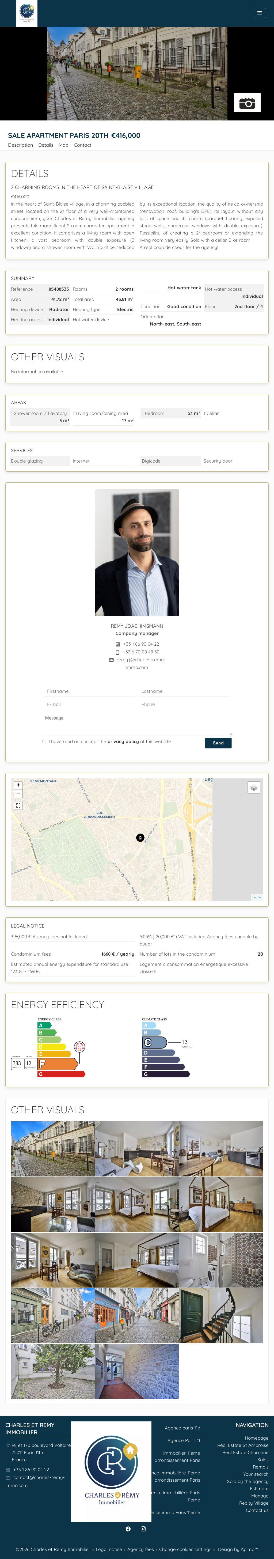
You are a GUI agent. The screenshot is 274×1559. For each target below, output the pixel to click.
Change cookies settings (185, 1549)
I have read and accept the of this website (110, 741)
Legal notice (109, 1549)
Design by (237, 1549)
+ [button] (18, 786)
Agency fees (140, 1549)
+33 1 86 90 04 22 (141, 644)
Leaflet (257, 897)
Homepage (27, 13)
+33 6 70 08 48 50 (141, 651)
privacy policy (123, 741)
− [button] (18, 794)
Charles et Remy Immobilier (29, 1428)
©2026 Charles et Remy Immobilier (53, 1549)
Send (218, 743)
